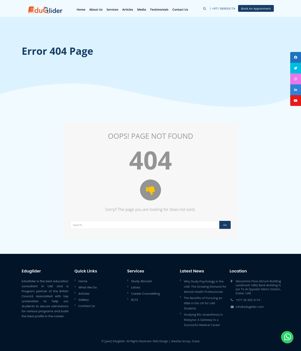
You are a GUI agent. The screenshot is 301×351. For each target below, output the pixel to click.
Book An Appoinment (256, 8)
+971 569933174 (223, 8)
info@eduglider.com (250, 307)
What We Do (87, 287)
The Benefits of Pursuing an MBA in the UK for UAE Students (203, 303)
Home (81, 9)
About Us (95, 9)
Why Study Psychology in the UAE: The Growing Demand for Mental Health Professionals (205, 286)
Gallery (83, 300)
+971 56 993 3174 (248, 300)
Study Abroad (141, 281)
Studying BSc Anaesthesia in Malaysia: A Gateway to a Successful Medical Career (203, 319)
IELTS (134, 300)
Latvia (135, 287)
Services (112, 9)
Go (225, 225)
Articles (127, 9)
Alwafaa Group (180, 341)
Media (141, 9)
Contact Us (180, 9)
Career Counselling (145, 293)
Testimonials (159, 9)
